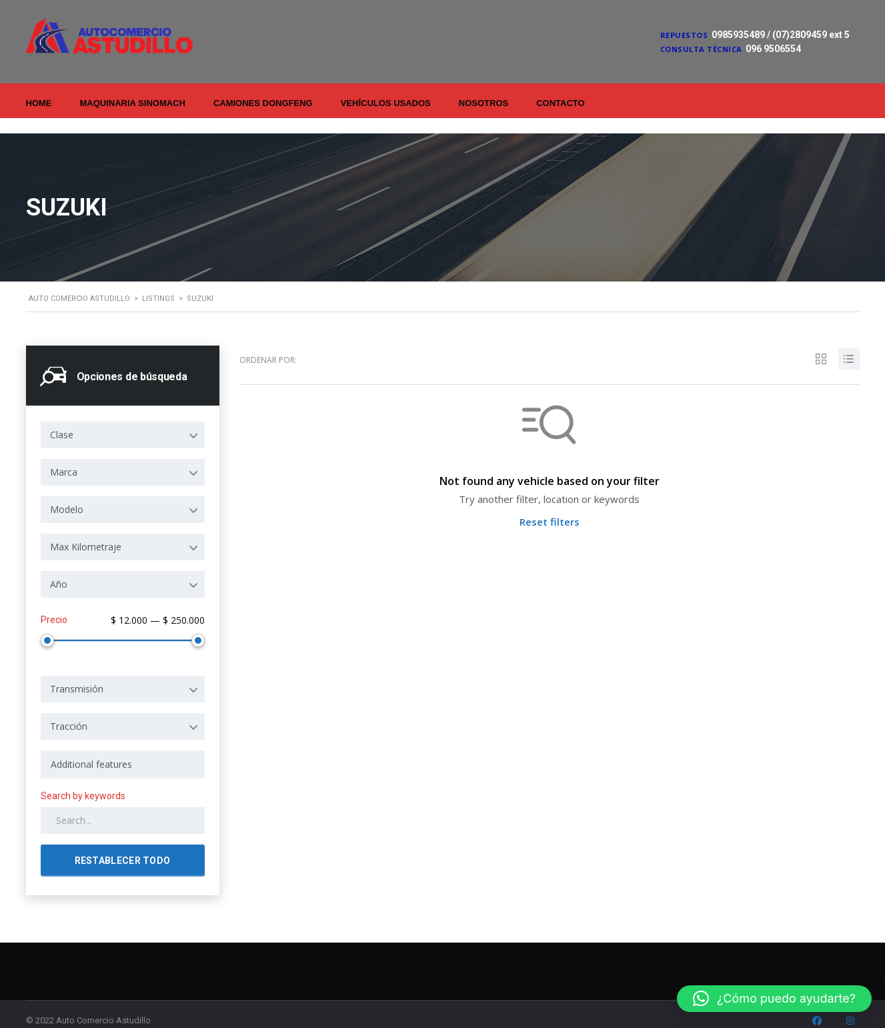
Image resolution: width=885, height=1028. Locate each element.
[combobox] (123, 419)
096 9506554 (773, 48)
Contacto (560, 103)
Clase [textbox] (61, 419)
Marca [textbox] (63, 456)
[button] (774, 998)
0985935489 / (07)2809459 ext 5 (781, 34)
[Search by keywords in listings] (123, 802)
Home (39, 103)
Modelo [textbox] (66, 494)
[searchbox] (122, 746)
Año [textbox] (58, 568)
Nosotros (483, 103)
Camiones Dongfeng (263, 103)
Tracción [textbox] (68, 708)
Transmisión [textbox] (76, 670)
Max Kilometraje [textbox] (85, 531)
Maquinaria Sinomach (132, 103)
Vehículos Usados (386, 103)
